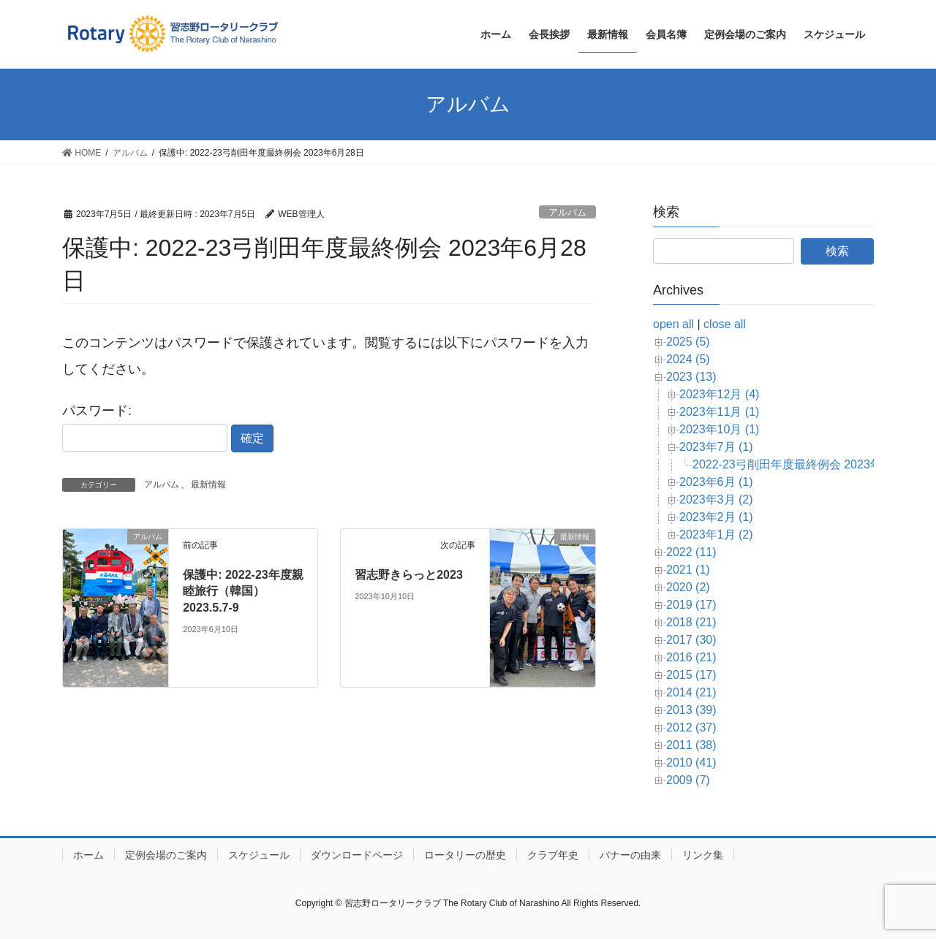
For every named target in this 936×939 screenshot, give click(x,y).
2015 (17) (691, 675)
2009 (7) (688, 780)
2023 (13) (691, 376)
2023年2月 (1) (716, 517)
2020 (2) (688, 587)
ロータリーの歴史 (465, 855)
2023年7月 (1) (716, 447)
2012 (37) (691, 727)
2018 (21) (691, 622)
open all (673, 324)
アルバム (567, 212)
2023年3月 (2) (716, 499)
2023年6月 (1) (716, 482)
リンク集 (702, 855)
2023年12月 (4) (719, 394)
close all (724, 324)
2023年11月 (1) (719, 412)
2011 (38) (691, 745)
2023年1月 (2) (716, 534)
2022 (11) (691, 552)
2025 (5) (688, 341)
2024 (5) (688, 359)
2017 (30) (691, 640)
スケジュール (259, 855)
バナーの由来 (630, 855)
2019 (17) (691, 604)
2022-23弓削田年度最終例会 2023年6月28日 (808, 464)
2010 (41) (691, 762)
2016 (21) (691, 657)
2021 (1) (688, 569)
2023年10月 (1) (719, 429)
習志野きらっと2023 (409, 575)
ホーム (88, 855)
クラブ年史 (552, 855)
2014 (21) (691, 692)
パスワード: (144, 427)
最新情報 (208, 484)
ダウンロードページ (357, 855)
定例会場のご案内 (166, 855)
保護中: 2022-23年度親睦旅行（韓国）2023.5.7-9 (243, 591)
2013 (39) (691, 710)
